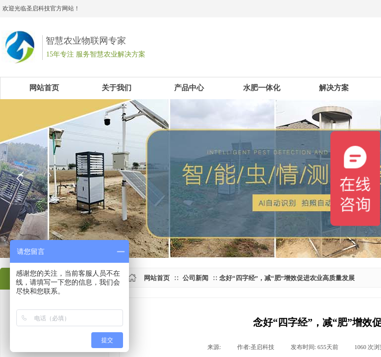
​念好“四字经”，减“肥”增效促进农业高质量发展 (287, 278)
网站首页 (157, 278)
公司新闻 (195, 278)
